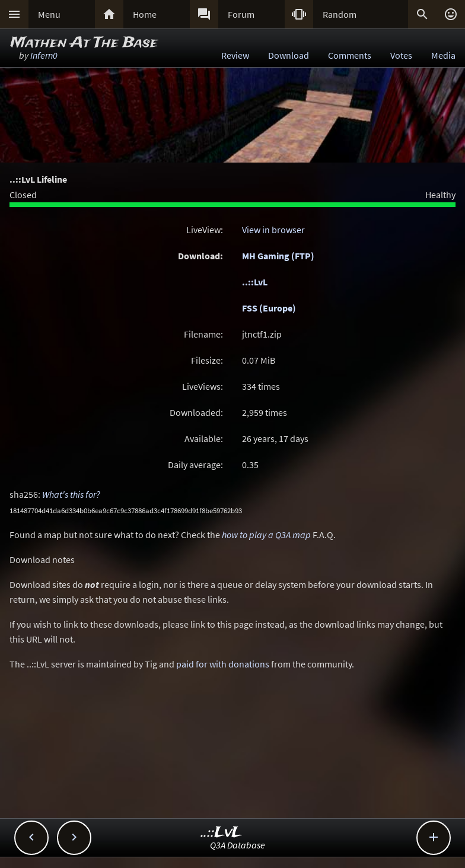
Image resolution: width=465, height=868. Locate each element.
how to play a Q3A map (266, 534)
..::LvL (254, 282)
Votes (401, 55)
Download (288, 55)
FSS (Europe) (269, 308)
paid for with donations (222, 664)
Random (339, 14)
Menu (49, 14)
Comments (349, 55)
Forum (241, 14)
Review (235, 55)
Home (145, 14)
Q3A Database (237, 845)
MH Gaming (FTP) (278, 256)
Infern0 (44, 55)
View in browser (273, 230)
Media (443, 55)
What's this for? (71, 494)
